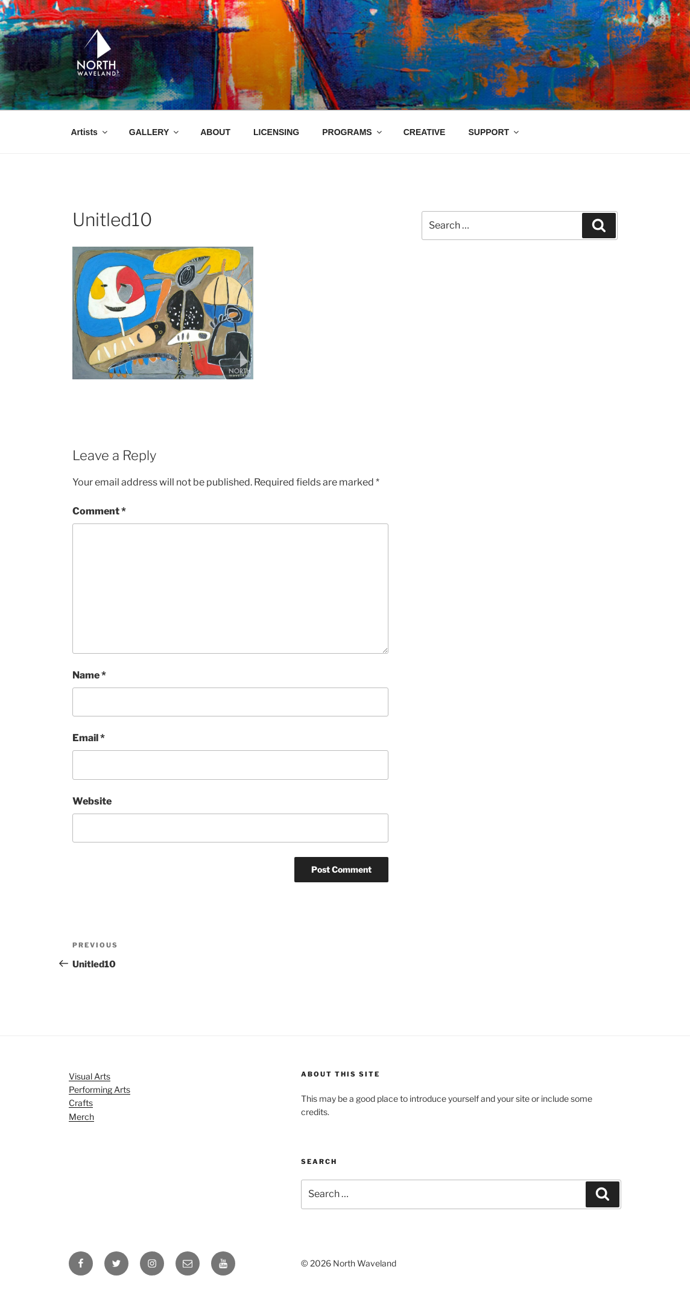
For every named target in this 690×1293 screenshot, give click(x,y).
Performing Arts (99, 1089)
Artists (90, 132)
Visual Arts (89, 1076)
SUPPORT (494, 132)
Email (88, 738)
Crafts (81, 1103)
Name (89, 675)
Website (92, 801)
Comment (99, 511)
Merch (81, 1116)
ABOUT (215, 132)
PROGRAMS (352, 132)
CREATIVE (425, 132)
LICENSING (276, 132)
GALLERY (154, 132)
